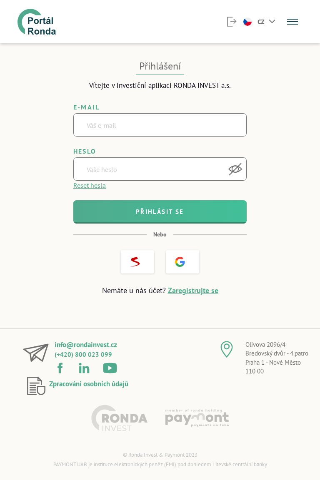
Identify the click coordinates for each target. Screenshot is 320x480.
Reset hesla (89, 185)
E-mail (86, 107)
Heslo (84, 151)
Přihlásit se (160, 212)
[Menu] (292, 22)
